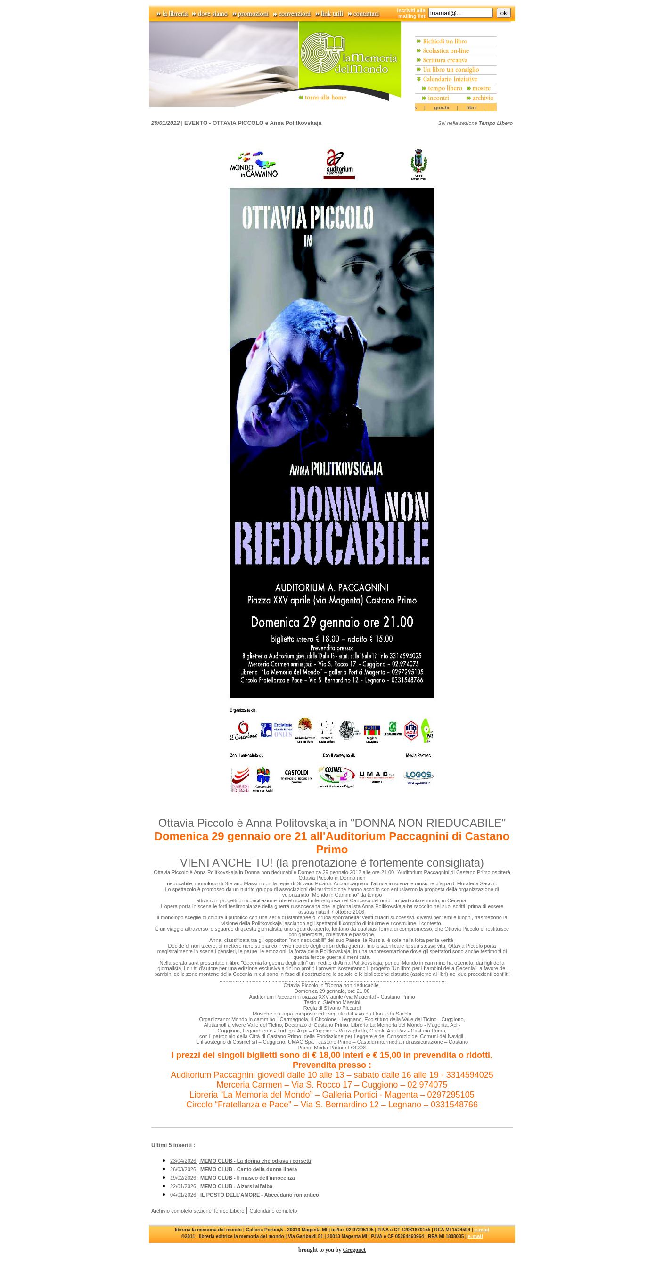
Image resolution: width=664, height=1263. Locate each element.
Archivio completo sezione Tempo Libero (197, 1210)
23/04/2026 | (240, 1161)
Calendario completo (273, 1210)
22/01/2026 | (221, 1186)
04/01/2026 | (244, 1194)
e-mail (481, 1229)
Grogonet (354, 1249)
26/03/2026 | (233, 1169)
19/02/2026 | (232, 1177)
